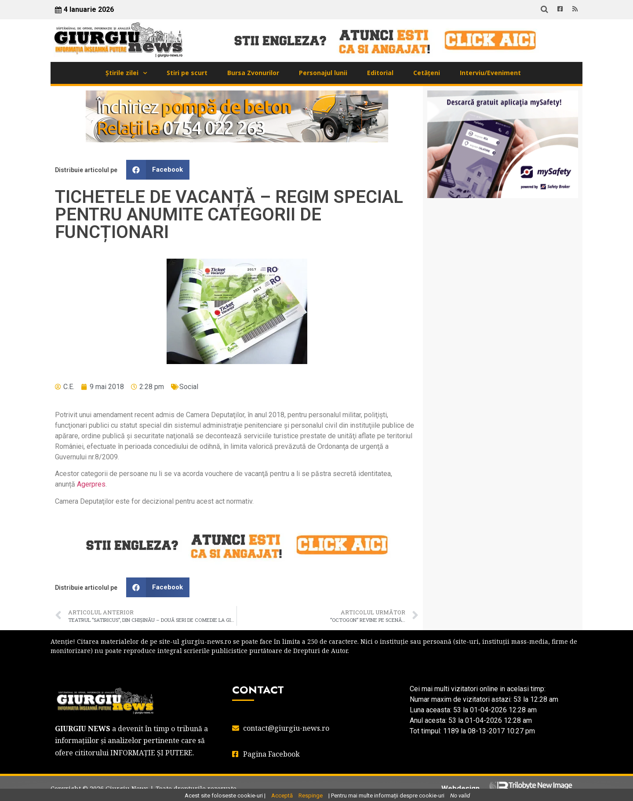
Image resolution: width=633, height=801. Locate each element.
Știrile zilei (122, 73)
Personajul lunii (323, 73)
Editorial (380, 73)
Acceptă (282, 795)
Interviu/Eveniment (490, 73)
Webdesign (460, 788)
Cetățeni (426, 73)
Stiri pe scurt (187, 73)
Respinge (310, 795)
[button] (157, 170)
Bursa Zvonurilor (253, 73)
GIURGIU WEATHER (502, 240)
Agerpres (91, 484)
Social (188, 386)
